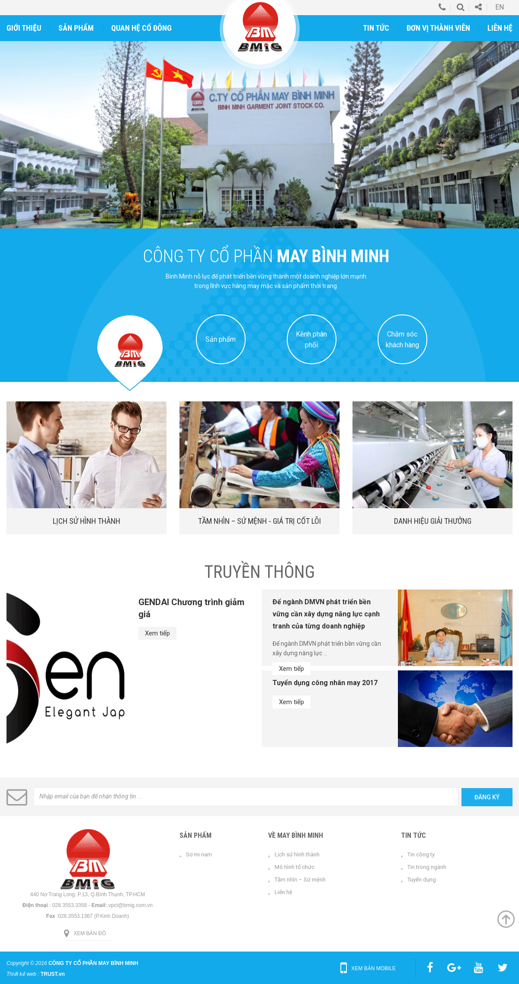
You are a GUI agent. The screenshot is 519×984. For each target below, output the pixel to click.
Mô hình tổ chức (294, 867)
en (499, 7)
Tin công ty (421, 854)
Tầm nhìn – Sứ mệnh (300, 879)
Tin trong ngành (426, 867)
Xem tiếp (157, 633)
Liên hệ (283, 892)
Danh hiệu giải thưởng (432, 521)
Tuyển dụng (421, 879)
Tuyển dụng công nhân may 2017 (325, 683)
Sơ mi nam (199, 854)
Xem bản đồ (90, 933)
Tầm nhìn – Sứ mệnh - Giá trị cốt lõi (259, 521)
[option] (259, 134)
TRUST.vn (53, 974)
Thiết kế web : (22, 974)
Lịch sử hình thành (86, 521)
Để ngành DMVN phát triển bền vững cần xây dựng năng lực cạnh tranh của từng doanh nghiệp (326, 614)
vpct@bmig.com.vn (131, 905)
